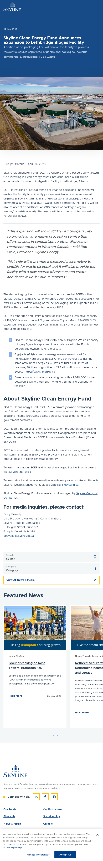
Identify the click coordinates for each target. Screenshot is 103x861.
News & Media (12, 823)
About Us (9, 816)
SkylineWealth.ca (68, 485)
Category (11, 566)
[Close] (97, 835)
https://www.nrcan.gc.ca (39, 371)
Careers (48, 823)
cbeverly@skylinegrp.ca (18, 536)
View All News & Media (20, 580)
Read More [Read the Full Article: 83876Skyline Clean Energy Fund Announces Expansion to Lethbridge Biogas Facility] (15, 696)
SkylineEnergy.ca (20, 472)
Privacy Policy (14, 848)
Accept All (65, 855)
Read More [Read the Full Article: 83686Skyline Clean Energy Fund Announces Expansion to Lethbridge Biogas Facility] (82, 712)
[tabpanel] (34, 666)
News (12, 656)
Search (9, 555)
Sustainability (51, 816)
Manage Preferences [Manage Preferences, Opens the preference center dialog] (38, 855)
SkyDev (20, 656)
